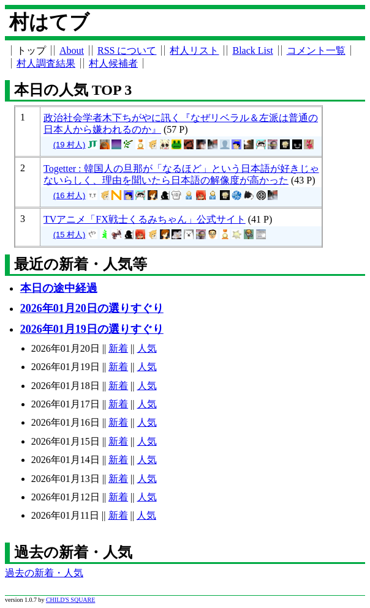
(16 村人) (69, 195)
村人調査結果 (46, 63)
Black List (252, 50)
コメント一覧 (316, 50)
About (71, 50)
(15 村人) (69, 234)
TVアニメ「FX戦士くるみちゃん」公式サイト (144, 219)
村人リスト (194, 50)
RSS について (126, 50)
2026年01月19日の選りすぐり (92, 329)
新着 (118, 348)
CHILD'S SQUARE (70, 599)
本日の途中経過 (58, 288)
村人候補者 (113, 63)
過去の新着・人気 (44, 573)
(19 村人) (69, 144)
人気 (147, 348)
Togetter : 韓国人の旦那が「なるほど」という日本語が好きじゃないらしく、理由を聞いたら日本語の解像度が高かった (181, 174)
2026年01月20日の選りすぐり (92, 308)
